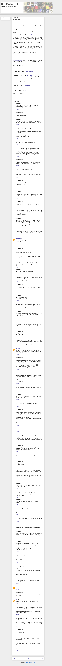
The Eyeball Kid (11, 4)
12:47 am (17, 215)
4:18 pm (17, 354)
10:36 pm (17, 300)
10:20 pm (17, 273)
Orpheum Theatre (28, 67)
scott (16, 599)
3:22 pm (17, 116)
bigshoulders (18, 238)
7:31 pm (17, 156)
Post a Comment (17, 652)
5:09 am (17, 514)
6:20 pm (17, 614)
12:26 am (17, 308)
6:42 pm (17, 626)
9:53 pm (17, 165)
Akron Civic (27, 90)
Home (28, 658)
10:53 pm (17, 551)
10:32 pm (17, 177)
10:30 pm (17, 292)
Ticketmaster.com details (17, 60)
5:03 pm (17, 406)
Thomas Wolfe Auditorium (32, 64)
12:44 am (17, 320)
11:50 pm (17, 206)
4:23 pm (17, 383)
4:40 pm (17, 124)
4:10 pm (17, 245)
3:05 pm (17, 109)
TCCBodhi (18, 586)
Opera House (27, 85)
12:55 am (17, 227)
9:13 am (17, 480)
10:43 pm (17, 188)
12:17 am (17, 596)
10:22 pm (17, 281)
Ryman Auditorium (29, 71)
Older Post (41, 658)
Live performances (19, 98)
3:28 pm (17, 528)
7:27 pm (17, 431)
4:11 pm (17, 345)
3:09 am (17, 504)
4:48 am (17, 235)
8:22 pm (17, 603)
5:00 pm (17, 538)
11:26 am (17, 488)
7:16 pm (17, 144)
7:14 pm (17, 425)
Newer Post (15, 658)
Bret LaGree (18, 348)
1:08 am (17, 328)
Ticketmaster (33, 34)
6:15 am (17, 650)
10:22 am (17, 576)
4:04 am (17, 458)
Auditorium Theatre (30, 81)
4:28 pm (17, 399)
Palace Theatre (29, 75)
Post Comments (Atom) (30, 662)
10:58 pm (17, 198)
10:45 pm (17, 583)
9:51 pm (17, 267)
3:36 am (17, 442)
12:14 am (17, 562)
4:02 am (17, 451)
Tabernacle (27, 58)
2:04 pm (17, 521)
